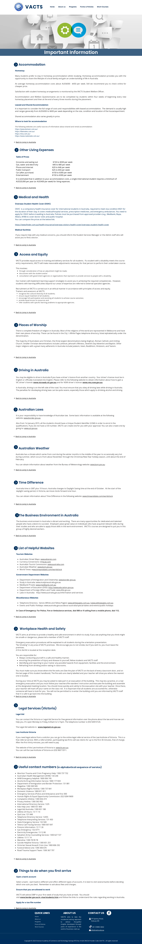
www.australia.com (56, 564)
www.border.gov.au (32, 418)
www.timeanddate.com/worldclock (97, 496)
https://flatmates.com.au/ (25, 131)
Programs (38, 922)
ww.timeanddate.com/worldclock (47, 569)
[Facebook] (109, 913)
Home (37, 916)
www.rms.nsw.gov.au (93, 382)
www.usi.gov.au (30, 428)
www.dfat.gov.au (63, 590)
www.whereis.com (48, 559)
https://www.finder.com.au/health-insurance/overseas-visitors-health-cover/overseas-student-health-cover (62, 224)
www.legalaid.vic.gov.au (49, 727)
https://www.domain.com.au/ (26, 129)
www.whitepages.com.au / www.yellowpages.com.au (90, 603)
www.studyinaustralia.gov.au (48, 582)
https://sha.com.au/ (22, 134)
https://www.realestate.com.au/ (27, 136)
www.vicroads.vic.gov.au (44, 382)
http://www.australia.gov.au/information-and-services (59, 592)
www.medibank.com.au (46, 585)
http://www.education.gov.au (61, 587)
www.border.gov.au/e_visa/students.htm (39, 897)
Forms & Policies (40, 924)
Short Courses (39, 927)
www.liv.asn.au (62, 747)
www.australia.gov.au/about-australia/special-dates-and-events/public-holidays (78, 605)
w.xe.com (47, 562)
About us (38, 919)
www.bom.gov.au (97, 464)
